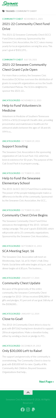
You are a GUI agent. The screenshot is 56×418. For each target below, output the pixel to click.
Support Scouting (15, 146)
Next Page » (46, 381)
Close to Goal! (12, 319)
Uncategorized (11, 100)
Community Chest (12, 19)
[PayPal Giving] (33, 410)
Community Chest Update (21, 283)
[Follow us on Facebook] (23, 410)
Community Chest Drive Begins (25, 215)
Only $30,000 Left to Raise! (22, 351)
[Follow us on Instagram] (28, 410)
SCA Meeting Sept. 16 (18, 251)
